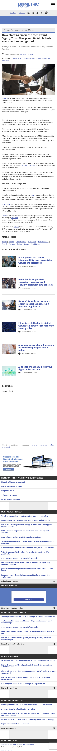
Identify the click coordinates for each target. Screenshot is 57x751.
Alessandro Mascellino (27, 54)
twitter (37, 13)
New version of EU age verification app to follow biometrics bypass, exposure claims (26, 526)
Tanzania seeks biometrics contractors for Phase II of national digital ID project (27, 542)
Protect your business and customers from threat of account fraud (26, 705)
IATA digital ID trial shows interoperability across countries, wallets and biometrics (35, 260)
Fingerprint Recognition (44, 58)
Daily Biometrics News (9, 581)
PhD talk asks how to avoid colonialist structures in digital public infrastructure (26, 678)
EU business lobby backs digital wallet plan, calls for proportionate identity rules (36, 326)
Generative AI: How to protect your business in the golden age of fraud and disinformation (28, 714)
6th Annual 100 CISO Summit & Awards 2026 (28, 746)
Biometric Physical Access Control (14, 482)
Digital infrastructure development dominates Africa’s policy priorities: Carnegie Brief (28, 672)
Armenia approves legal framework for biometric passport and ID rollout (36, 348)
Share (8, 30)
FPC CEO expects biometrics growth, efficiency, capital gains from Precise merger (26, 639)
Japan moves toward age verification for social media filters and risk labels (27, 570)
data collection (43, 242)
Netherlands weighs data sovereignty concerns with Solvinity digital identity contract (35, 282)
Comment (34, 30)
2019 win (14, 218)
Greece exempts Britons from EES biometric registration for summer (27, 548)
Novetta (5, 98)
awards (11, 242)
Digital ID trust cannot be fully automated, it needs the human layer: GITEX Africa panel (26, 666)
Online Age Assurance (9, 495)
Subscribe (22, 13)
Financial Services (29, 58)
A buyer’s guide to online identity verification (18, 709)
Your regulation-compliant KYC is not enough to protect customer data (28, 617)
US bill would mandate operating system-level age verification (24, 516)
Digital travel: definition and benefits (15, 724)
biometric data (21, 242)
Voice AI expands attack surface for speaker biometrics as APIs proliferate (25, 553)
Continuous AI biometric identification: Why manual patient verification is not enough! (27, 622)
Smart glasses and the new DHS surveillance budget (21, 537)
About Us (13, 13)
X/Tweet (17, 30)
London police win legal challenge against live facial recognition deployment (25, 576)
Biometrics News (18, 58)
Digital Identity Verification (11, 486)
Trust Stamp (6, 204)
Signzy (33, 195)
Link (26, 30)
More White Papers (8, 728)
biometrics (32, 242)
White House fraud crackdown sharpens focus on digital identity (25, 520)
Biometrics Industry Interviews (13, 644)
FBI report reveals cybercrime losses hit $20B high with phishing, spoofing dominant (25, 563)
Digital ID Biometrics (9, 688)
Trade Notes (5, 60)
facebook (42, 13)
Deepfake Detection (8, 491)
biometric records (28, 165)
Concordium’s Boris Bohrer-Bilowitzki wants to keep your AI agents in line (27, 632)
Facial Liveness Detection (10, 499)
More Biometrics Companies (12, 608)
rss (28, 13)
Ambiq (16, 227)
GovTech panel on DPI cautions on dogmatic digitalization (23, 684)
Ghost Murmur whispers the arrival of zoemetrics (19, 558)
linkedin (33, 13)
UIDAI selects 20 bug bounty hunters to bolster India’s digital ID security (25, 532)
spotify (46, 13)
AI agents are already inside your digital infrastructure (35, 368)
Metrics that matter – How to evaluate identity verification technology (27, 720)
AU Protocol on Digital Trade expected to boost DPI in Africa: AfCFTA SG (28, 661)
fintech (4, 244)
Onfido (4, 216)
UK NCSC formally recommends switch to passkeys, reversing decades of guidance (34, 304)
